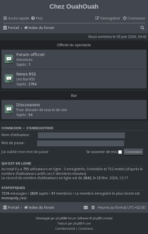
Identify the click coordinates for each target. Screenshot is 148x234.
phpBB (60, 218)
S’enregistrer (39, 128)
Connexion (11, 128)
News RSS (26, 74)
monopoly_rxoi (13, 198)
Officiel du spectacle (74, 45)
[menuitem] (37, 18)
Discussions (28, 104)
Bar (74, 95)
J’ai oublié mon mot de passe (24, 151)
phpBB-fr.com (82, 223)
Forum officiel (30, 54)
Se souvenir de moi (104, 151)
